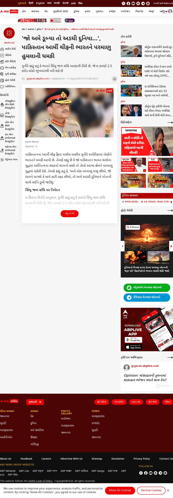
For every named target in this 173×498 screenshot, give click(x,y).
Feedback (26, 459)
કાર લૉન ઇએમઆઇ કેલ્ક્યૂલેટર (7, 138)
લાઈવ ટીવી (8, 49)
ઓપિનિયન (7, 87)
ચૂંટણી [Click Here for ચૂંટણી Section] (3, 423)
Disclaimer (118, 459)
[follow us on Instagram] (138, 3)
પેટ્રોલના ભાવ (8, 160)
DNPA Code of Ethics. (40, 481)
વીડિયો (5, 55)
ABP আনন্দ (52, 471)
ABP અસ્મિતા (81, 471)
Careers (46, 459)
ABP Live (24, 471)
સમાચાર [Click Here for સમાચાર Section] (34, 411)
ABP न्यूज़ (38, 471)
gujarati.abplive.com (38, 79)
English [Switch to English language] (40, 3)
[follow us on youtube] (133, 3)
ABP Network (8, 471)
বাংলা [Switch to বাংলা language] (49, 3)
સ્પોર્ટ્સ (112, 11)
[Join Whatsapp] (148, 3)
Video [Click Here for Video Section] (95, 411)
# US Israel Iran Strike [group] (156, 201)
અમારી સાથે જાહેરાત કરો (163, 3)
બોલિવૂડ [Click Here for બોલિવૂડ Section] (34, 444)
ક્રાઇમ (87, 11)
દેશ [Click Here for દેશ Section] (32, 416)
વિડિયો (167, 402)
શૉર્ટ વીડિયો (8, 62)
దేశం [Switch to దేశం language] (80, 3)
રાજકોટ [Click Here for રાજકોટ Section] (96, 423)
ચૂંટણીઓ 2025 (60, 11)
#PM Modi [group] (131, 201)
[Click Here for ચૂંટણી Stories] (32, 20)
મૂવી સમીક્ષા (8, 74)
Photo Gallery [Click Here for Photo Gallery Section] (66, 412)
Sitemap (97, 459)
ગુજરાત (99, 11)
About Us (5, 459)
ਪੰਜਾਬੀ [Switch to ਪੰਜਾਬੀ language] (66, 3)
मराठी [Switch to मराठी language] (57, 3)
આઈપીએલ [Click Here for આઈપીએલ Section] (6, 437)
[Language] (35, 402)
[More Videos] (170, 122)
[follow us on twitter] (123, 3)
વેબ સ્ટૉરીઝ (8, 68)
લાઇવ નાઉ (136, 402)
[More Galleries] (170, 210)
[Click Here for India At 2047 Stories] (69, 20)
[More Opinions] (170, 357)
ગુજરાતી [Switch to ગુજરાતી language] (22, 3)
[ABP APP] (133, 340)
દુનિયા (76, 11)
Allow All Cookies (120, 490)
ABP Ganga (97, 471)
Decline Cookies (151, 490)
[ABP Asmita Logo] (9, 12)
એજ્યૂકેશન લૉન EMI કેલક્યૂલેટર (7, 105)
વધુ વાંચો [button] (69, 213)
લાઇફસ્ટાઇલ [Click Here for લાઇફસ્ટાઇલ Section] (6, 430)
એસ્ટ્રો (151, 11)
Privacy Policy (142, 459)
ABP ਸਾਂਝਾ (113, 471)
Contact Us (166, 459)
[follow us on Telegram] (143, 3)
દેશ (46, 11)
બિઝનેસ (139, 11)
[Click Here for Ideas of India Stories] (55, 20)
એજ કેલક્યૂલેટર (7, 115)
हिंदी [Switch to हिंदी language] (31, 3)
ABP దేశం (13, 474)
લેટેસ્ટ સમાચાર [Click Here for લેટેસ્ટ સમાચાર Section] (7, 411)
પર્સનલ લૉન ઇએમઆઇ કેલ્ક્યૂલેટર (8, 150)
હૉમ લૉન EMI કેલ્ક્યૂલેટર (7, 126)
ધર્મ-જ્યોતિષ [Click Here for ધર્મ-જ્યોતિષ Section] (37, 430)
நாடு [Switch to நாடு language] (73, 3)
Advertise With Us (71, 459)
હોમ (24, 11)
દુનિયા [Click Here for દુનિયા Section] (33, 423)
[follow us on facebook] (128, 3)
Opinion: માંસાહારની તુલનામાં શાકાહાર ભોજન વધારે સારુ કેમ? (145, 378)
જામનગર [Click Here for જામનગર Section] (4, 416)
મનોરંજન (125, 11)
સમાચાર (35, 11)
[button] (9, 36)
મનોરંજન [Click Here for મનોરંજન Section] (66, 419)
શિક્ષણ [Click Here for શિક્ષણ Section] (33, 437)
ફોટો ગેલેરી (7, 80)
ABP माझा (66, 471)
